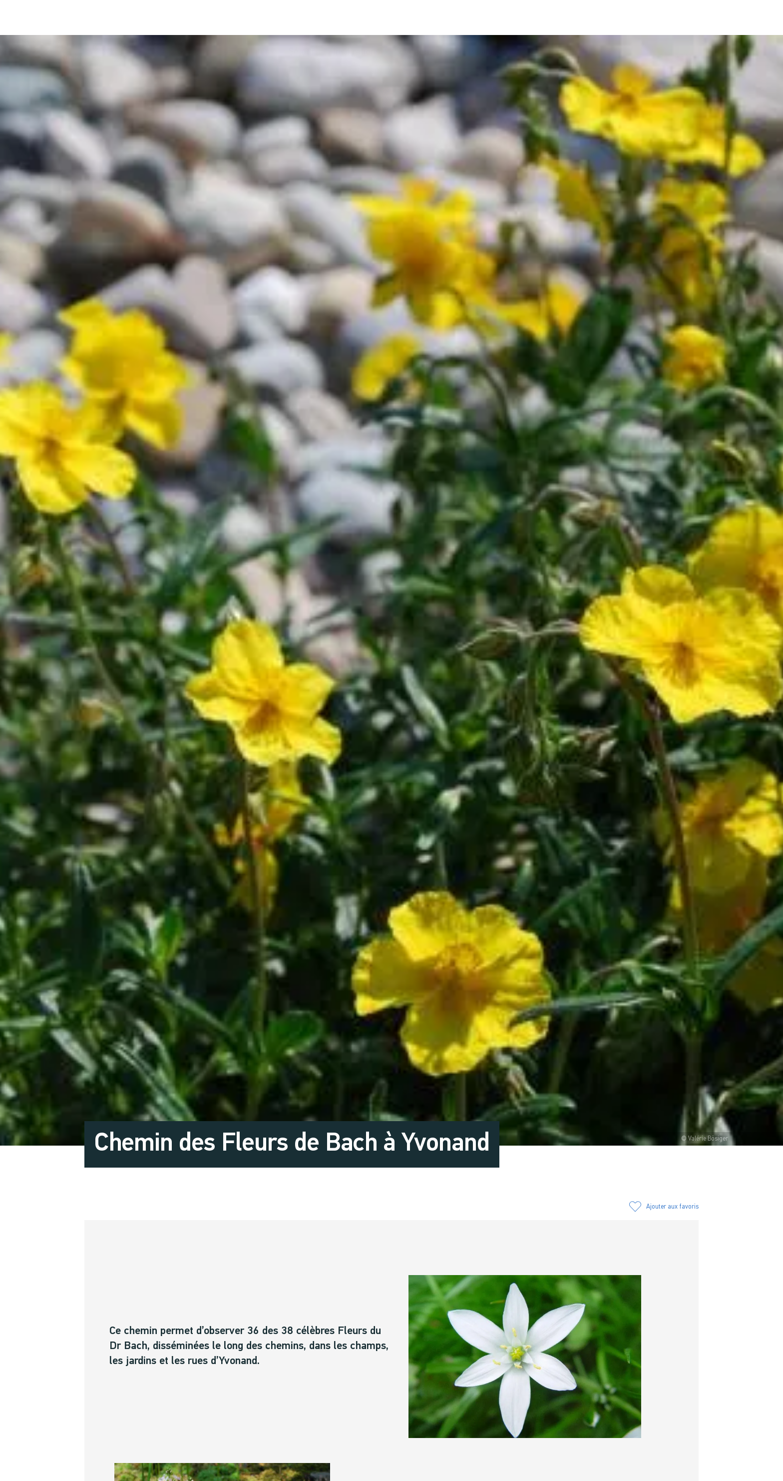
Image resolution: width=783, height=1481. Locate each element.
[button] (618, 18)
